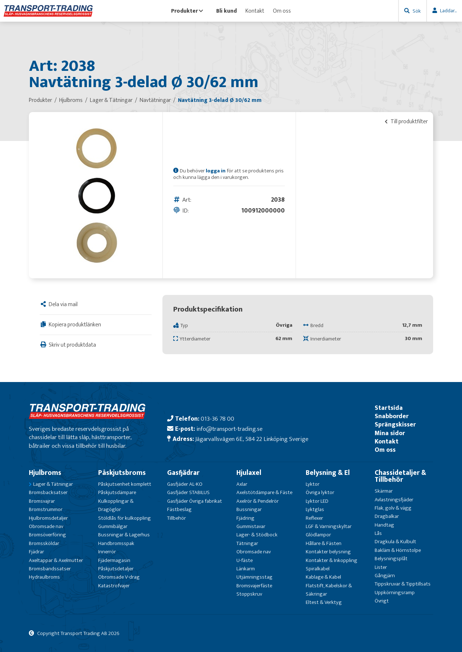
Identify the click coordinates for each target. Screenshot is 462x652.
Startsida (389, 408)
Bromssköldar (44, 543)
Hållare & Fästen (323, 543)
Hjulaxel (248, 473)
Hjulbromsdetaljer (48, 518)
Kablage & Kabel (323, 577)
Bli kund (226, 11)
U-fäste (244, 560)
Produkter (187, 11)
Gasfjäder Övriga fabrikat (194, 501)
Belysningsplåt (391, 558)
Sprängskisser (395, 424)
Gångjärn (385, 575)
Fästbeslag (179, 509)
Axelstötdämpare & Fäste (264, 492)
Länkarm (245, 568)
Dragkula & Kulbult (395, 541)
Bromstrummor (45, 509)
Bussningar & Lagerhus (124, 534)
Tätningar (247, 543)
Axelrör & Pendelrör (257, 501)
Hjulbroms (45, 473)
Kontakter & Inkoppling (331, 560)
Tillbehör (176, 518)
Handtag (384, 524)
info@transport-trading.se (229, 429)
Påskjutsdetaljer (116, 568)
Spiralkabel (318, 568)
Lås (378, 533)
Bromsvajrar (42, 501)
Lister (381, 567)
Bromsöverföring (47, 534)
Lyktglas (315, 509)
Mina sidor (390, 433)
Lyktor (312, 484)
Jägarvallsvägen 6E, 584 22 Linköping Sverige (251, 439)
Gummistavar (250, 526)
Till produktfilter (406, 121)
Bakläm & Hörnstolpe (398, 550)
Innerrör (107, 551)
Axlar (241, 484)
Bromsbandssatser (50, 568)
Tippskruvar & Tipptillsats (403, 583)
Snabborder (392, 416)
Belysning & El (328, 473)
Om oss (282, 11)
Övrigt (382, 600)
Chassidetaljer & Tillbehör (400, 476)
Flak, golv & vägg (393, 507)
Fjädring (245, 518)
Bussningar (249, 509)
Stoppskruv (249, 594)
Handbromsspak (116, 543)
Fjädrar (36, 551)
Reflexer (314, 518)
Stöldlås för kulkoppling (124, 518)
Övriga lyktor (320, 492)
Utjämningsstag (254, 577)
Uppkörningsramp (395, 592)
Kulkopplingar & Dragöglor (116, 505)
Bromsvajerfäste (254, 585)
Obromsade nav (46, 526)
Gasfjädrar (183, 473)
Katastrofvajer (114, 585)
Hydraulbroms (44, 577)
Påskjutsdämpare (117, 492)
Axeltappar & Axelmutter (56, 560)
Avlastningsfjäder (394, 499)
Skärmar (384, 491)
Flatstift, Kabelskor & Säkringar (329, 590)
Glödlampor (318, 534)
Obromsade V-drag (119, 577)
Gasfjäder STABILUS (188, 492)
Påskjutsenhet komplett (124, 484)
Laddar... (448, 10)
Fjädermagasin (114, 560)
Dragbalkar (387, 516)
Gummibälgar (112, 526)
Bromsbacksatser (48, 492)
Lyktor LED (317, 501)
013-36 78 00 (217, 418)
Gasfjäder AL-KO (184, 484)
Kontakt (254, 11)
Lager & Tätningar (53, 484)
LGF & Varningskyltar (329, 526)
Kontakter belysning (328, 551)
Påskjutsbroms (122, 473)
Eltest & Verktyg (324, 602)
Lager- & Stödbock (257, 534)
